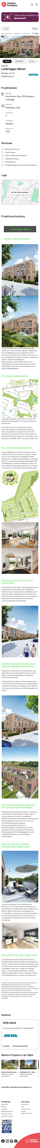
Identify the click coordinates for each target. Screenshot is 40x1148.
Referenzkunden (7, 1116)
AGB (22, 1106)
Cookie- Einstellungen (26, 1112)
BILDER (7, 61)
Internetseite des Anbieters (20, 1046)
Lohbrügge (25, 33)
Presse (3, 1106)
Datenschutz (26, 1109)
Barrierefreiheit (7, 1111)
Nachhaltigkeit (6, 1114)
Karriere (4, 1109)
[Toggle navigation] (36, 4)
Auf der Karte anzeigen (20, 192)
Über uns (4, 1104)
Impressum (6, 1046)
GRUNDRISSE (19, 61)
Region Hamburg (6, 33)
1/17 (34, 54)
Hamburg (17, 33)
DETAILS (32, 61)
